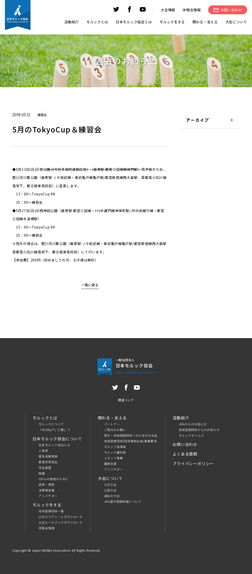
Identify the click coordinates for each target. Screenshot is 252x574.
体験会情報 (192, 9)
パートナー (112, 424)
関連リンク (126, 400)
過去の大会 (112, 496)
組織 (42, 473)
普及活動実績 (48, 456)
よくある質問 (185, 454)
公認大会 (110, 490)
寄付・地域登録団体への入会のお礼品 (131, 435)
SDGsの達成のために (54, 479)
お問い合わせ (185, 444)
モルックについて (51, 424)
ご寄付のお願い (115, 430)
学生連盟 (45, 467)
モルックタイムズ (191, 435)
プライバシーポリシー (193, 463)
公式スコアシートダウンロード (61, 517)
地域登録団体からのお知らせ (199, 430)
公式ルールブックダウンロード (61, 522)
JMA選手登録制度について (123, 501)
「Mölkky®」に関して (54, 430)
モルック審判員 (115, 452)
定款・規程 (46, 484)
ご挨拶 (43, 450)
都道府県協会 (48, 462)
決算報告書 (46, 490)
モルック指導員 (115, 447)
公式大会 (110, 484)
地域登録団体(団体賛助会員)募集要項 (130, 441)
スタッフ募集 (113, 458)
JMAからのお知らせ (193, 424)
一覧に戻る (89, 284)
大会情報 (168, 9)
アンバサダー (48, 496)
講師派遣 (110, 463)
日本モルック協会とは (54, 445)
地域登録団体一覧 (51, 511)
